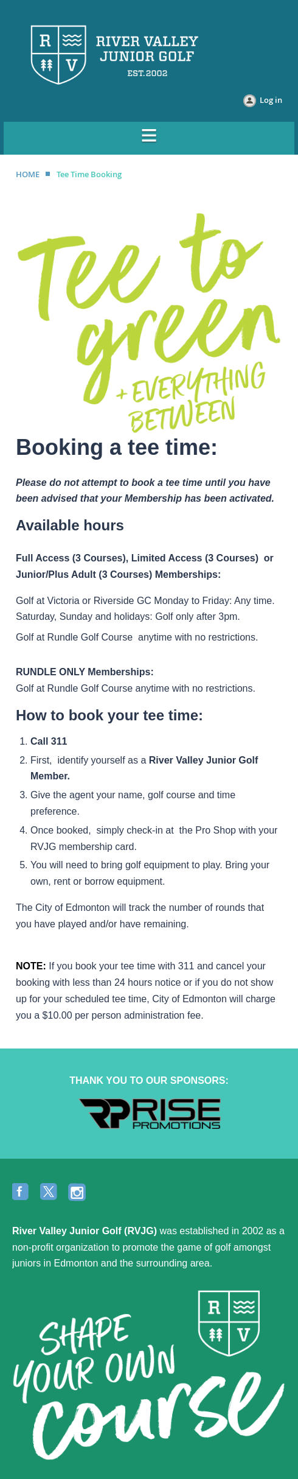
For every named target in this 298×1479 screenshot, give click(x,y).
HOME (28, 174)
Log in (271, 99)
